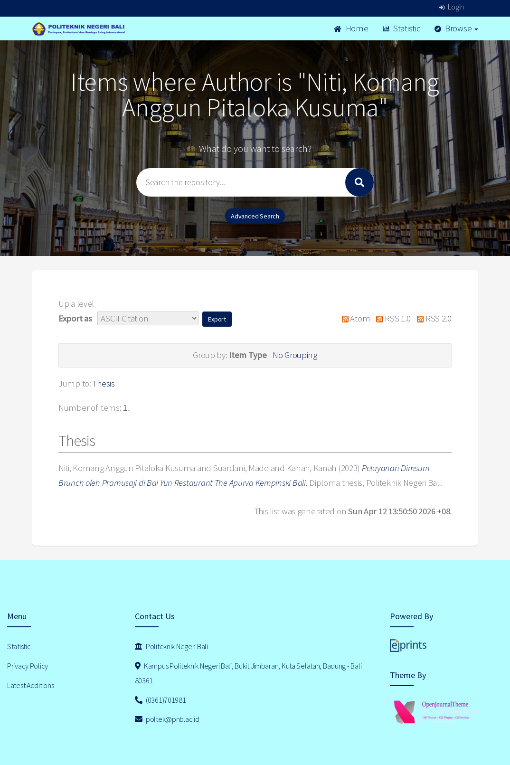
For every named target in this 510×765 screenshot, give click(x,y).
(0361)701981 (160, 700)
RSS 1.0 (391, 318)
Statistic (401, 28)
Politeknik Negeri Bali (171, 646)
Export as (75, 318)
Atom (353, 318)
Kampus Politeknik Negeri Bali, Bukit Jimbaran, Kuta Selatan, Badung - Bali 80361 (248, 673)
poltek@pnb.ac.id (167, 719)
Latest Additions (30, 685)
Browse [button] (456, 28)
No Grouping (295, 354)
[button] (217, 319)
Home (351, 28)
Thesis (103, 383)
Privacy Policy (27, 666)
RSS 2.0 (432, 318)
